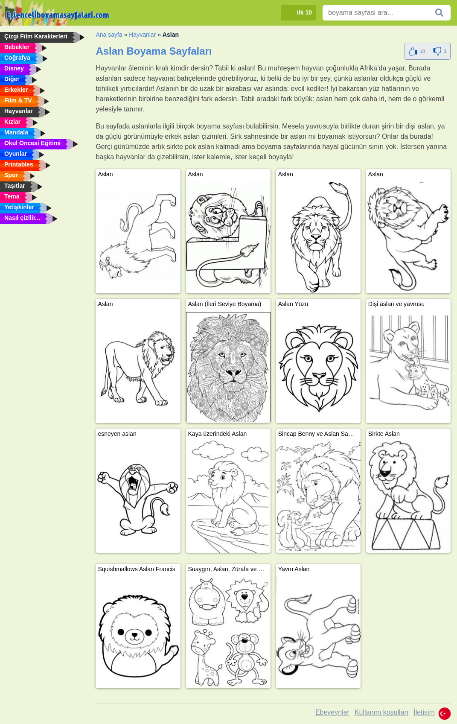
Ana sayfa (109, 34)
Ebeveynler (332, 712)
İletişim (424, 712)
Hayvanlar (142, 34)
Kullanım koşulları (381, 712)
